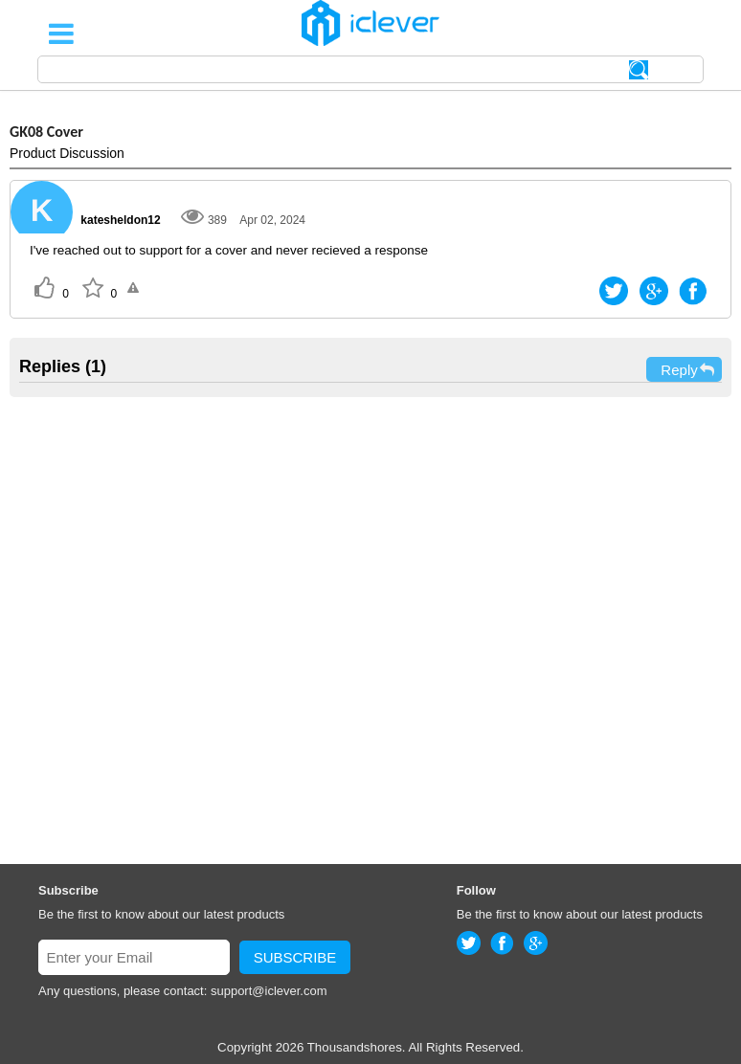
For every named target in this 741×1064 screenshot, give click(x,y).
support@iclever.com (269, 991)
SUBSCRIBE (295, 957)
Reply (688, 370)
